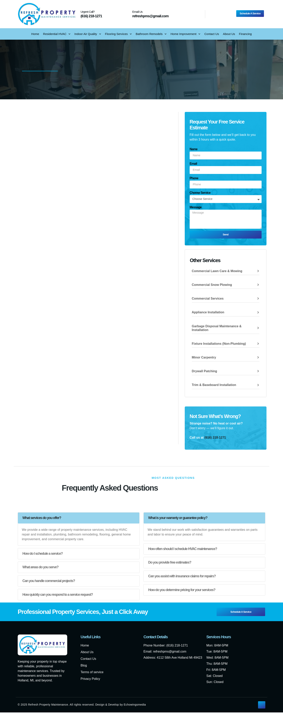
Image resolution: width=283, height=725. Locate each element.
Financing (245, 34)
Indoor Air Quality (87, 34)
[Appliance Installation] (257, 314)
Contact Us (211, 34)
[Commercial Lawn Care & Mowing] (257, 272)
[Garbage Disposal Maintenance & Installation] (257, 329)
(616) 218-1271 (91, 16)
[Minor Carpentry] (257, 359)
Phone (194, 178)
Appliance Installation (208, 314)
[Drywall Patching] (257, 372)
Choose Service (200, 192)
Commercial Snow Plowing (212, 286)
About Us (229, 34)
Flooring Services (118, 34)
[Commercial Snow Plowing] (257, 286)
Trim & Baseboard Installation (214, 386)
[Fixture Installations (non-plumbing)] (257, 345)
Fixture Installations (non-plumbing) (219, 345)
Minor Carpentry (204, 359)
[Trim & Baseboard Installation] (257, 386)
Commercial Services (208, 300)
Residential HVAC (56, 34)
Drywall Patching (204, 373)
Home (35, 34)
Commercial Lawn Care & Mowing (217, 272)
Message (196, 207)
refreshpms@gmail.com (150, 16)
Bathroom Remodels (151, 34)
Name (194, 149)
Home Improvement (185, 34)
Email (193, 163)
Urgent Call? (88, 11)
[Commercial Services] (257, 300)
